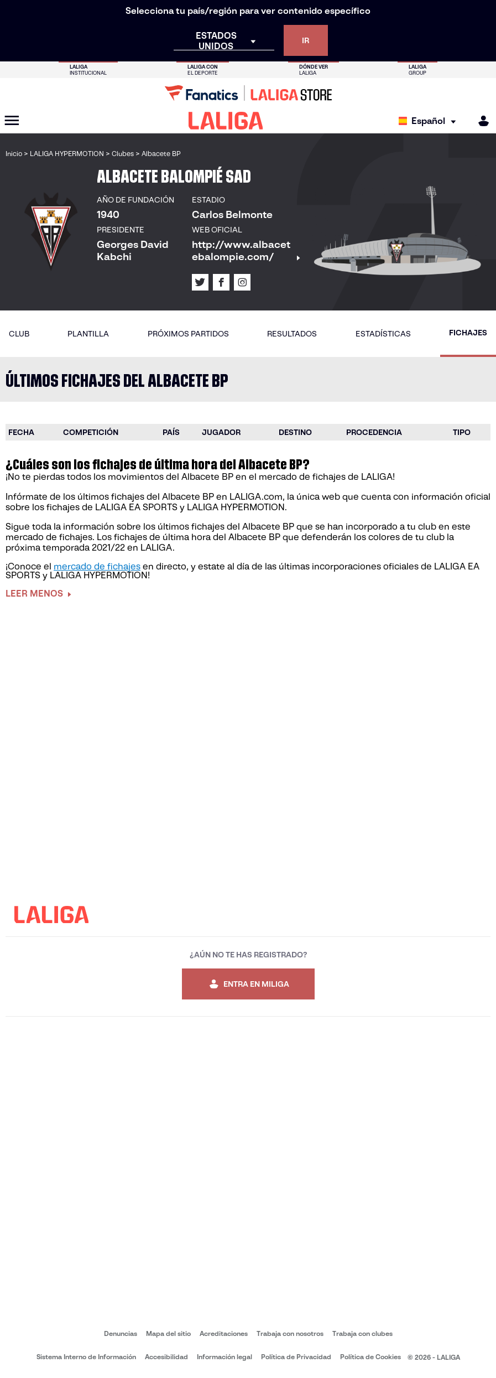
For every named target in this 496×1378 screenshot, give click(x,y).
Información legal (224, 1356)
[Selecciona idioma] (429, 121)
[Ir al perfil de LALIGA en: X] (200, 282)
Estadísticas (383, 333)
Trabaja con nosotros (290, 1333)
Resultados (292, 333)
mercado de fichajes (97, 566)
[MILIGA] (480, 121)
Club (19, 333)
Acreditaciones (224, 1333)
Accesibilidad (166, 1356)
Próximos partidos (188, 333)
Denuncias (120, 1333)
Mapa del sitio (168, 1333)
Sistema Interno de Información (86, 1356)
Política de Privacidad (296, 1356)
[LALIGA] (226, 120)
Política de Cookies (370, 1356)
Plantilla (88, 333)
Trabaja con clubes (362, 1333)
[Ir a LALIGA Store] (248, 93)
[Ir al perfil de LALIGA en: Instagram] (242, 282)
